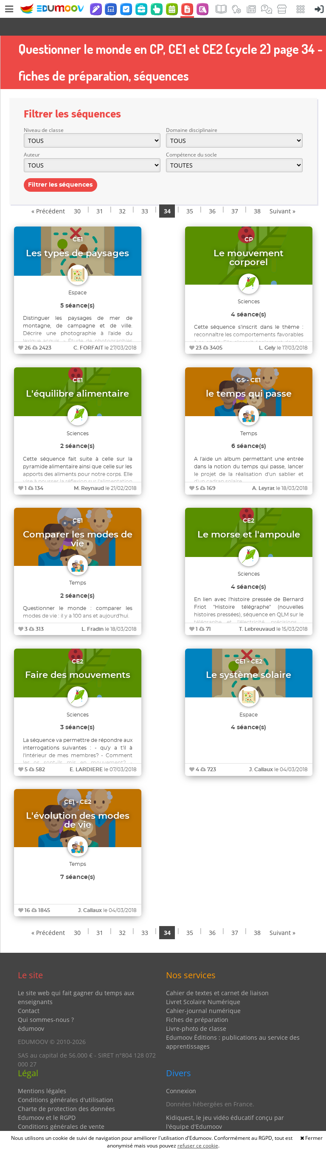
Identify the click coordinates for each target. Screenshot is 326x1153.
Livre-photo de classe (196, 1011)
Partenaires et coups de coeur (208, 1122)
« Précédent (48, 193)
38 (257, 193)
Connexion (181, 1073)
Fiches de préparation (197, 1002)
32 (122, 193)
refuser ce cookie (197, 1145)
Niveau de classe (44, 112)
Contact (28, 993)
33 (144, 193)
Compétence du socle (191, 137)
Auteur (32, 137)
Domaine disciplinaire (191, 112)
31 (99, 193)
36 (212, 193)
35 (189, 193)
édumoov (31, 1011)
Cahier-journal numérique (203, 993)
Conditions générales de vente (61, 1109)
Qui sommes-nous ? (46, 1002)
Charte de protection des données (66, 1091)
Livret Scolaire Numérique (203, 984)
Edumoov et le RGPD (47, 1100)
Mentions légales (42, 1073)
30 (77, 193)
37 (234, 193)
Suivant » (282, 193)
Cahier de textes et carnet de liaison (217, 975)
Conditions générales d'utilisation (65, 1082)
